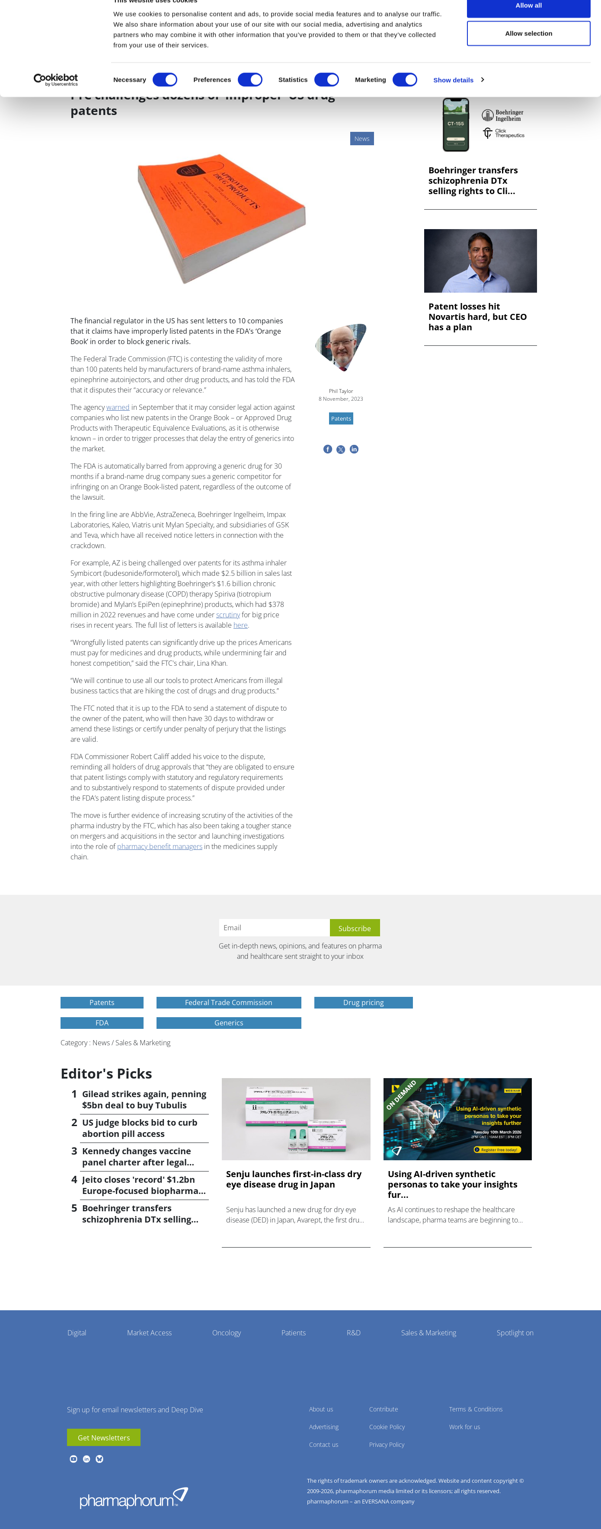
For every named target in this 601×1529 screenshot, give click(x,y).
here (240, 625)
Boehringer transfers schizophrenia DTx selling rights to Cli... (473, 180)
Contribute (383, 1409)
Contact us (324, 1444)
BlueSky (99, 1459)
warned (118, 407)
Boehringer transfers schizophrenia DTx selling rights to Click (136, 1219)
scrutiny (228, 614)
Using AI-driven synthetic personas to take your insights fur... (453, 1184)
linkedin (86, 1459)
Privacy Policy (386, 1444)
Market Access (149, 1332)
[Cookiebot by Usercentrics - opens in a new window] (56, 97)
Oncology (226, 1332)
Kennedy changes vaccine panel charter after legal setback (136, 1162)
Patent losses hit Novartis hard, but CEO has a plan (477, 316)
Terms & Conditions (476, 1409)
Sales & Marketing (428, 1332)
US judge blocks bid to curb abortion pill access (140, 1128)
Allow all (529, 22)
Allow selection (528, 51)
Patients (293, 1332)
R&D (354, 1332)
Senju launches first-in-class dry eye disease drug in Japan (293, 1179)
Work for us (464, 1427)
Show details (454, 97)
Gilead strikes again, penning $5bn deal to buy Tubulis (144, 1099)
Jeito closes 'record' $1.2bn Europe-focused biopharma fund (140, 1191)
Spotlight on (515, 1332)
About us (321, 1409)
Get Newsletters (104, 1438)
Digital (76, 1332)
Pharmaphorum (134, 1498)
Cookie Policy (387, 1427)
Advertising (324, 1427)
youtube (73, 1459)
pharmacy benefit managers (159, 846)
